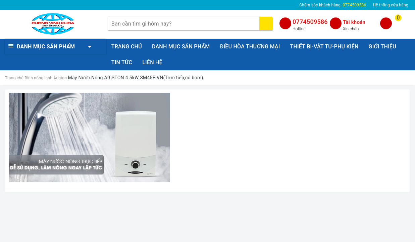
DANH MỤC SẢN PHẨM (181, 46)
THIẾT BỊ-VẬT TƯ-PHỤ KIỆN (324, 46)
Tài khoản (354, 22)
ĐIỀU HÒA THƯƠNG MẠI (250, 46)
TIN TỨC (121, 62)
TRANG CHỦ (126, 46)
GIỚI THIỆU (382, 46)
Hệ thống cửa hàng (390, 5)
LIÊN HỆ (152, 62)
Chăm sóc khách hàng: (332, 5)
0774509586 (310, 21)
